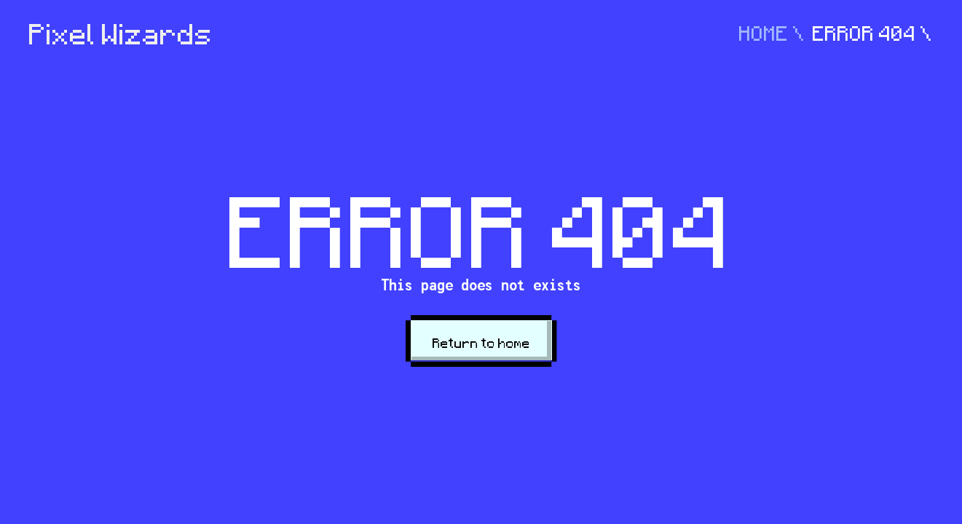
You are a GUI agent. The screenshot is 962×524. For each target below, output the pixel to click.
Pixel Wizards (121, 34)
